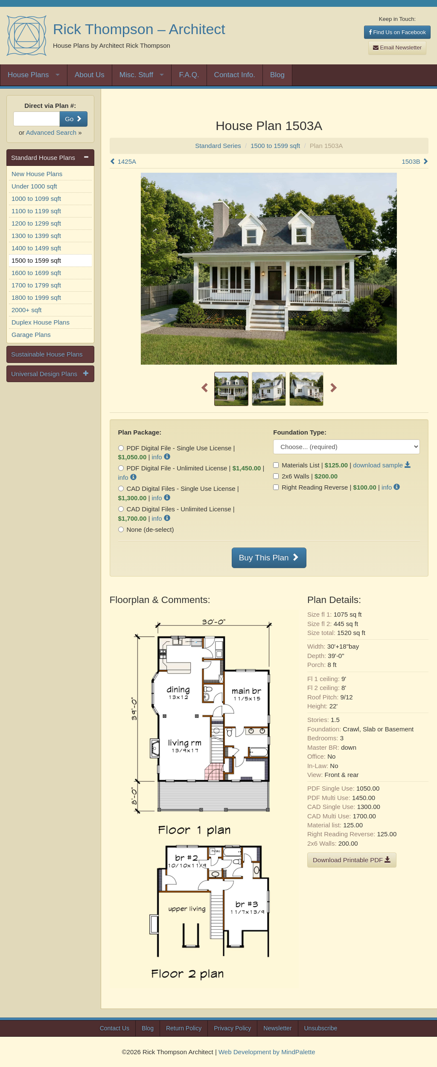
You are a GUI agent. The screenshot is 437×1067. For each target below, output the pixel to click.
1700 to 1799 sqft (36, 285)
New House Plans (37, 173)
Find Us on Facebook (397, 32)
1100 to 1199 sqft (36, 211)
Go (73, 118)
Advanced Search (51, 132)
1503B (415, 161)
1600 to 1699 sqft (36, 272)
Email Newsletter (397, 47)
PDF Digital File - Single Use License (175, 448)
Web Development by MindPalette (266, 1051)
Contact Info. (234, 75)
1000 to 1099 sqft (36, 198)
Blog (277, 75)
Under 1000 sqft (34, 186)
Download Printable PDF (352, 860)
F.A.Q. (189, 75)
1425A (123, 161)
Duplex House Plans (41, 322)
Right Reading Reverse (310, 487)
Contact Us (114, 1028)
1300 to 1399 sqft (36, 235)
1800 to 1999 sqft (36, 297)
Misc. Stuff (136, 75)
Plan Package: (140, 432)
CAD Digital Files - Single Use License (177, 488)
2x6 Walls (291, 476)
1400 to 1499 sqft (36, 248)
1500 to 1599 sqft (36, 260)
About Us (90, 75)
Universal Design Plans (44, 373)
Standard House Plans (43, 157)
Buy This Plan (269, 557)
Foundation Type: (299, 432)
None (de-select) (146, 529)
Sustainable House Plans (47, 354)
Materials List (296, 465)
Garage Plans (31, 334)
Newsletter (277, 1028)
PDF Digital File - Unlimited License (172, 468)
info (161, 457)
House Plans (28, 75)
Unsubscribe (321, 1028)
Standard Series (218, 145)
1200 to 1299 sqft (36, 223)
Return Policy (183, 1028)
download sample (382, 465)
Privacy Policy (232, 1028)
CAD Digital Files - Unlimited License (174, 509)
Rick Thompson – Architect (139, 29)
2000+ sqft (26, 309)
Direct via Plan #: (50, 105)
